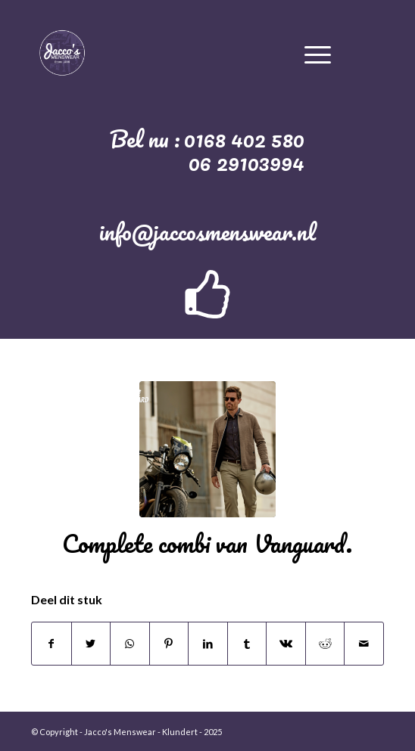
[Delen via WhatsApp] (130, 643)
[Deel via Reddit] (325, 643)
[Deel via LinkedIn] (208, 643)
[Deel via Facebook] (51, 643)
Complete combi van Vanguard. (207, 543)
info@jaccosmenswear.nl (207, 231)
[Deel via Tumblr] (247, 643)
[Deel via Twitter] (91, 643)
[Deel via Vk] (286, 643)
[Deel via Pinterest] (169, 643)
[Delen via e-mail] (364, 643)
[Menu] (317, 52)
